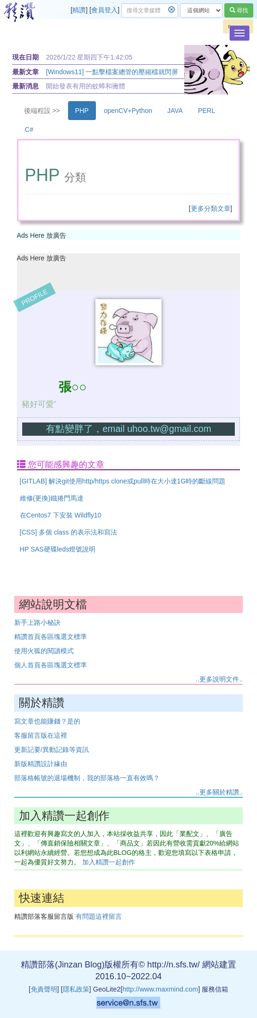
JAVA (175, 110)
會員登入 (104, 10)
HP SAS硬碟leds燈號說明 (58, 549)
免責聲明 (44, 989)
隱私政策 (76, 989)
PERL (206, 110)
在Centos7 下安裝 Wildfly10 (61, 515)
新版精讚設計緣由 (40, 764)
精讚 (79, 10)
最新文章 (25, 72)
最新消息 (25, 86)
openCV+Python (128, 110)
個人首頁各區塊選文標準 (50, 665)
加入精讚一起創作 (108, 862)
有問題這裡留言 (99, 916)
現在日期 (25, 57)
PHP (82, 110)
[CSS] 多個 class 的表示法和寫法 (68, 532)
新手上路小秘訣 (37, 622)
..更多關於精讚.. (219, 792)
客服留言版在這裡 (40, 735)
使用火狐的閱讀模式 (44, 651)
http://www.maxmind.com (160, 989)
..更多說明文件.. (219, 679)
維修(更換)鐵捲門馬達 (52, 498)
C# (29, 129)
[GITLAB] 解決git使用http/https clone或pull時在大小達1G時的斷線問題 (123, 481)
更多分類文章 (211, 208)
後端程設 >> (42, 110)
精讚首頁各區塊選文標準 (50, 636)
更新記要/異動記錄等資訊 (51, 749)
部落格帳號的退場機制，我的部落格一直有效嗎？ (87, 778)
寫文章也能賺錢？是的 (47, 721)
